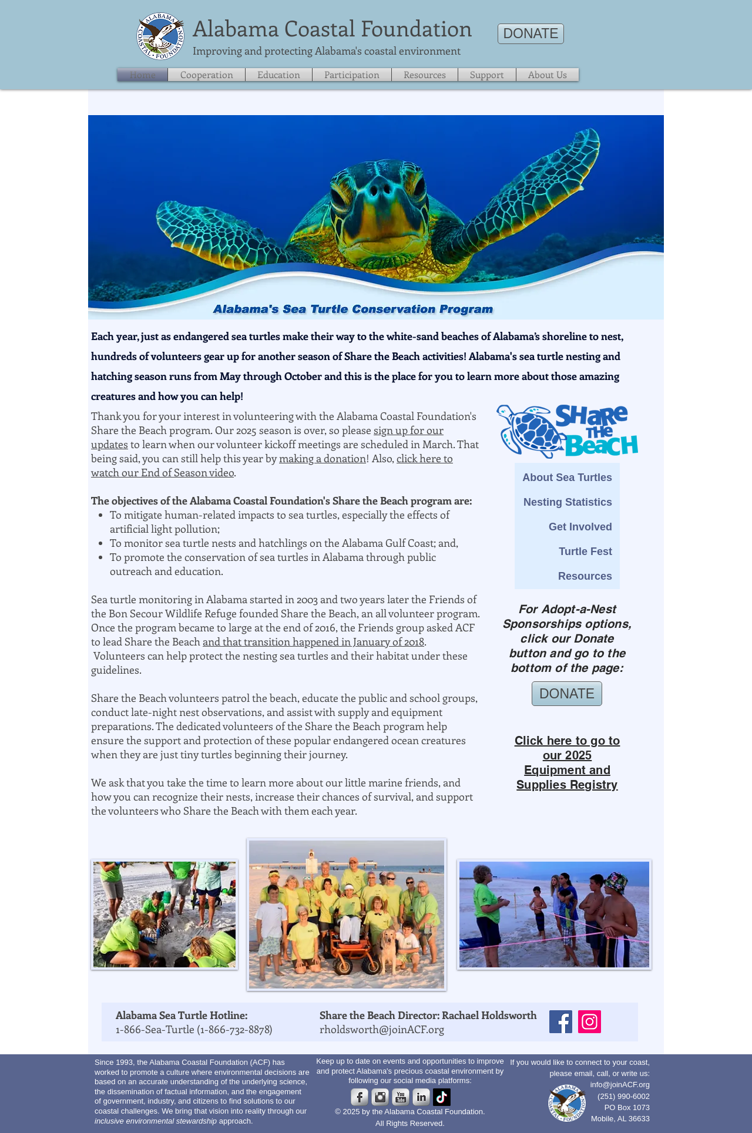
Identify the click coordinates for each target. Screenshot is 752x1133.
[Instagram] (589, 1021)
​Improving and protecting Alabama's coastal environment (327, 50)
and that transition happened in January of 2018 (313, 641)
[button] (487, 74)
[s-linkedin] (421, 1097)
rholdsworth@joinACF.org (382, 1029)
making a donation (322, 458)
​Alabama (236, 27)
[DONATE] (531, 33)
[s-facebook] (359, 1097)
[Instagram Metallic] (380, 1097)
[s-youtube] (400, 1097)
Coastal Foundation (378, 27)
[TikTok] (442, 1097)
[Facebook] (560, 1021)
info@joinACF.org (620, 1084)
